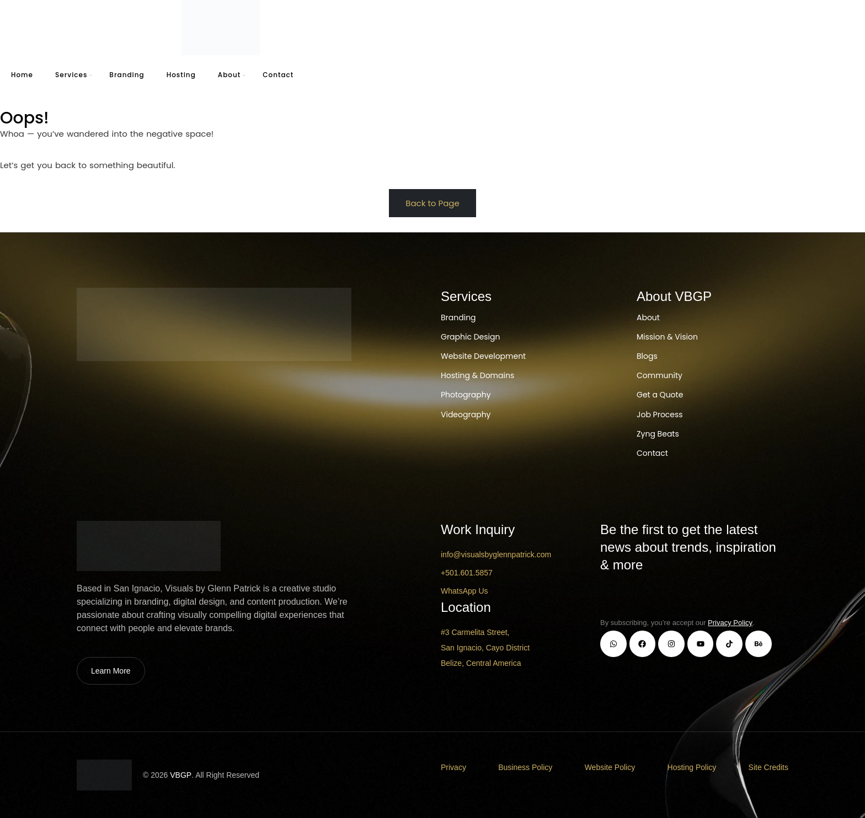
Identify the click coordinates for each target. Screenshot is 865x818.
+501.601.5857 (467, 572)
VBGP (180, 775)
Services (71, 74)
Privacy (453, 767)
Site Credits (768, 767)
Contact (278, 74)
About (229, 74)
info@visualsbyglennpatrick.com (496, 554)
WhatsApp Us (464, 590)
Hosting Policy (692, 767)
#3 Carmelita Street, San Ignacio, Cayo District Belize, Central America (485, 648)
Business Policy (525, 767)
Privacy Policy (730, 622)
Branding (126, 74)
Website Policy (610, 767)
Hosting (181, 74)
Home (22, 74)
